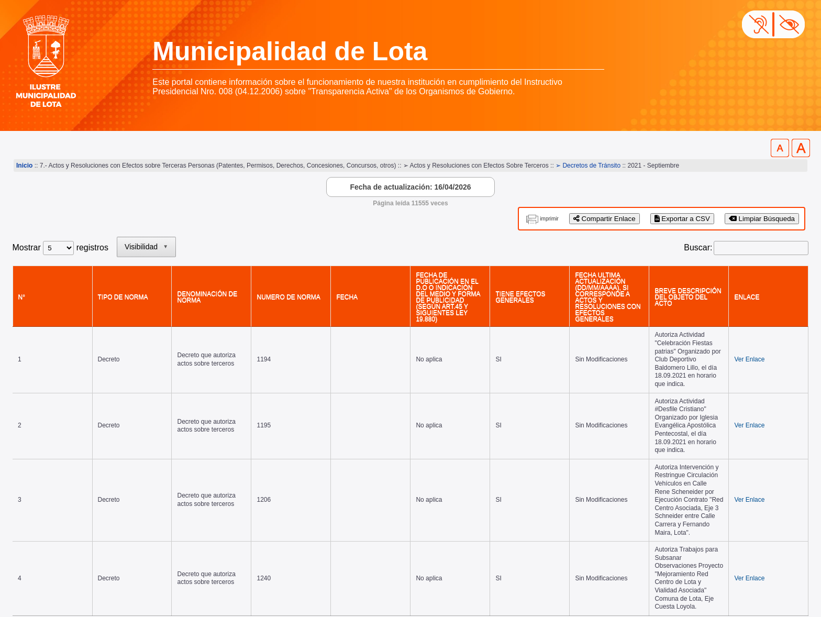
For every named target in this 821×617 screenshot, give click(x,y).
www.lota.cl (34, 585)
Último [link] (791, 458)
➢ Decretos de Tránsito (588, 165)
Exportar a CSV (682, 219)
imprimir (549, 219)
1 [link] (718, 458)
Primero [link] (647, 458)
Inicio (24, 165)
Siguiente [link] (750, 458)
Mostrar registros (60, 247)
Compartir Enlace (604, 219)
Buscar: (698, 247)
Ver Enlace (786, 318)
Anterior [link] (688, 458)
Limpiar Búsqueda (762, 219)
